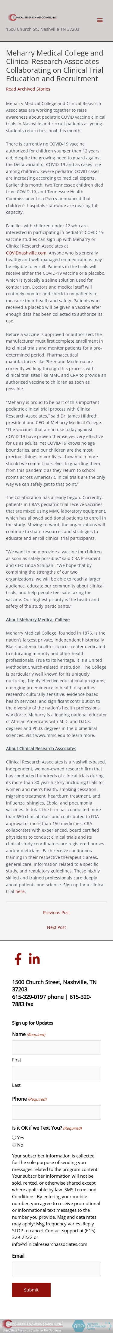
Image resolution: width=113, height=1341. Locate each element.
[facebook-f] (19, 959)
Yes (20, 1138)
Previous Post (56, 912)
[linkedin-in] (35, 959)
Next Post (56, 927)
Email (18, 1256)
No (20, 1145)
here (20, 891)
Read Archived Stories (28, 89)
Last (16, 1085)
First (16, 1060)
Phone (29, 1099)
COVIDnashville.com (26, 253)
